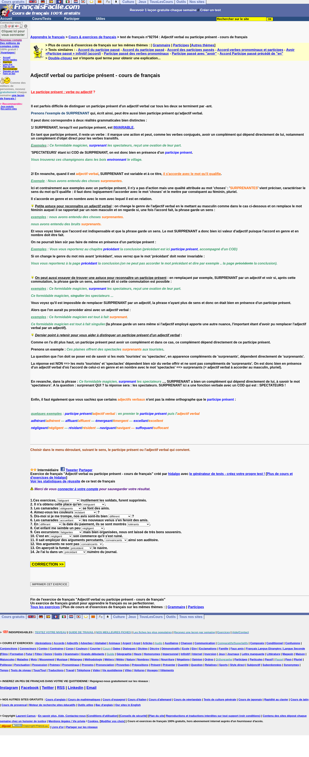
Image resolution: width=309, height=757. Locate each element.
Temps (4, 670)
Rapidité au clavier (276, 699)
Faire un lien (9, 73)
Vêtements (167, 670)
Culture (119, 617)
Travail (70, 670)
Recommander (10, 69)
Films (4, 654)
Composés (257, 643)
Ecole (185, 648)
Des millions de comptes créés (11, 43)
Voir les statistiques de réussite (55, 481)
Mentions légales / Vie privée (66, 721)
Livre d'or (7, 64)
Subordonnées (271, 664)
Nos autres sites (9, 109)
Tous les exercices (45, 607)
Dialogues (129, 648)
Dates (116, 648)
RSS (61, 688)
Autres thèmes (202, 45)
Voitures (139, 670)
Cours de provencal (14, 704)
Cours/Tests (41, 18)
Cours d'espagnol (114, 699)
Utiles (100, 18)
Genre (48, 654)
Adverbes (86, 643)
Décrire (154, 648)
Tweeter (72, 470)
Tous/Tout (39, 670)
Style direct (237, 664)
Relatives (211, 664)
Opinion (197, 659)
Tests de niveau (21, 670)
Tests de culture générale (220, 699)
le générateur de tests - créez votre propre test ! (227, 474)
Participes (181, 45)
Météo (120, 659)
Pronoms (88, 664)
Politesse (6, 664)
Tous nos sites (190, 617)
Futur (29, 654)
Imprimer (7, 62)
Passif (269, 659)
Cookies (93, 721)
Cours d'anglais (56, 699)
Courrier (95, 648)
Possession (39, 664)
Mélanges (76, 659)
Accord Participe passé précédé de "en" (251, 53)
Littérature (273, 654)
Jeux (132, 617)
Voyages (152, 670)
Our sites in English (128, 704)
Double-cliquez (60, 58)
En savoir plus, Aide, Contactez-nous (62, 715)
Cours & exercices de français (92, 37)
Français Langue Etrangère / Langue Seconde (275, 648)
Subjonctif (253, 664)
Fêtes (38, 654)
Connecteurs (28, 648)
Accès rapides (10, 60)
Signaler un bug (11, 71)
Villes (128, 670)
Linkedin (75, 688)
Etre (194, 648)
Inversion (210, 654)
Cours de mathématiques (84, 699)
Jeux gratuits (7, 106)
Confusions (292, 643)
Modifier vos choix (112, 721)
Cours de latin (299, 699)
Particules (256, 659)
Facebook (30, 688)
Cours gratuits (13, 617)
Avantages (7, 52)
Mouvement (46, 659)
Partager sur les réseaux (82, 727)
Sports (223, 664)
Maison (300, 654)
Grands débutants (92, 654)
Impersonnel (170, 654)
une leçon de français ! (12, 97)
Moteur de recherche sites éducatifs (52, 704)
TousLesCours (151, 617)
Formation (16, 654)
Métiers (109, 659)
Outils (171, 617)
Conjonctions (8, 648)
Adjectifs (72, 643)
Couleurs (82, 648)
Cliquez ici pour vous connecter (13, 32)
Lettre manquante (253, 654)
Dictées (143, 648)
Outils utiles (85, 704)
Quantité (183, 664)
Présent (156, 664)
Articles (148, 643)
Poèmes (54, 664)
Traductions (56, 670)
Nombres (143, 659)
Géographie (124, 654)
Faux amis (237, 648)
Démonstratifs (170, 648)
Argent (126, 643)
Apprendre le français (47, 37)
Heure (138, 654)
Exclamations (208, 648)
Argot (137, 643)
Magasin (287, 654)
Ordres (208, 659)
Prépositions (140, 664)
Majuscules (7, 659)
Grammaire (161, 45)
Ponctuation (22, 664)
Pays (288, 659)
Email (91, 688)
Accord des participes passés (190, 50)
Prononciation (105, 664)
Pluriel (298, 659)
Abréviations (43, 643)
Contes (43, 648)
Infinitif (185, 654)
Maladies (22, 659)
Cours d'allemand (160, 699)
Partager (85, 470)
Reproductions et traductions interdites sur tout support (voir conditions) (213, 715)
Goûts (58, 654)
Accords (59, 643)
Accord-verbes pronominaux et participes (250, 50)
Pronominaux (71, 664)
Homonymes (152, 654)
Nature (130, 659)
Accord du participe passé (99, 50)
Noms (155, 659)
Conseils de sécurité (133, 715)
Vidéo (96, 670)
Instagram (9, 688)
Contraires (56, 648)
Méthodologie (93, 659)
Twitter (48, 688)
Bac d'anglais (104, 704)
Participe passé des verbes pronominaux (136, 53)
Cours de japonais (250, 699)
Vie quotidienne (112, 670)
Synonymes (291, 664)
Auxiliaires (172, 643)
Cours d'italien (137, 699)
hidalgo (174, 474)
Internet (197, 654)
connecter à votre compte (78, 489)
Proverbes (123, 664)
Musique (62, 659)
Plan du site (9, 67)
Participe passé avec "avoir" (194, 53)
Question (197, 664)
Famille (223, 648)
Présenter (169, 664)
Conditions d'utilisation (102, 715)
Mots (34, 659)
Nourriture (167, 659)
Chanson (186, 643)
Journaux (233, 654)
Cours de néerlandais (187, 699)
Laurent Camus (26, 715)
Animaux (114, 643)
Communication (205, 643)
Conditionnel (274, 643)
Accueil (6, 18)
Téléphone (83, 670)
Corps (70, 648)
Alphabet (101, 643)
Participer (72, 18)
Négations (183, 659)
